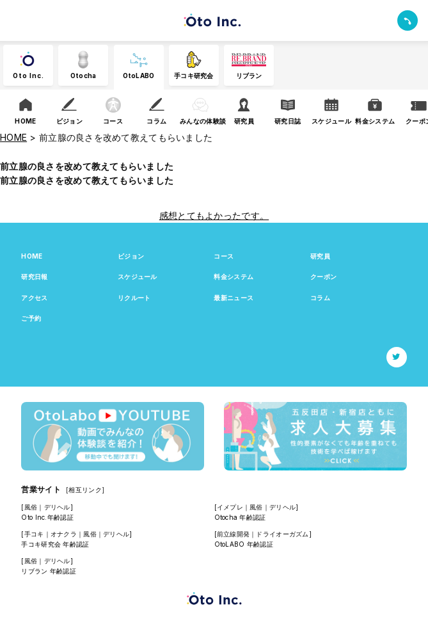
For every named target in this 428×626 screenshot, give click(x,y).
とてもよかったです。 (223, 215)
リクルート (134, 297)
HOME (31, 256)
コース (224, 256)
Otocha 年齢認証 (240, 517)
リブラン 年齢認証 (48, 571)
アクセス (34, 297)
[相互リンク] (85, 490)
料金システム (233, 276)
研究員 (320, 256)
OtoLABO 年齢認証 (243, 544)
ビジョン (131, 256)
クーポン (323, 276)
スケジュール (137, 276)
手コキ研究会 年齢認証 (55, 544)
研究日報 (34, 276)
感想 (168, 215)
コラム (320, 297)
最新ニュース (233, 297)
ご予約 (31, 318)
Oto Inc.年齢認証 (47, 517)
